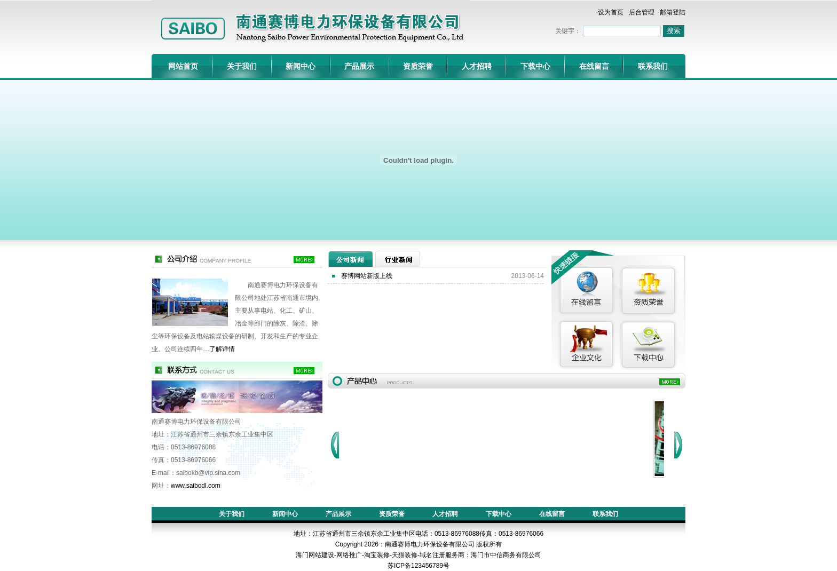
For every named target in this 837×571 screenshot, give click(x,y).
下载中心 (535, 66)
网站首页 (183, 66)
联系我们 (653, 66)
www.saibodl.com (195, 485)
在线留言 (594, 66)
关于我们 (242, 66)
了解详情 (222, 349)
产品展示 (359, 66)
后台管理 (641, 12)
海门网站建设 (315, 555)
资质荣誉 (418, 66)
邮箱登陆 (672, 12)
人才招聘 (477, 66)
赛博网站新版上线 (366, 276)
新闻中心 (300, 66)
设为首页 (610, 12)
